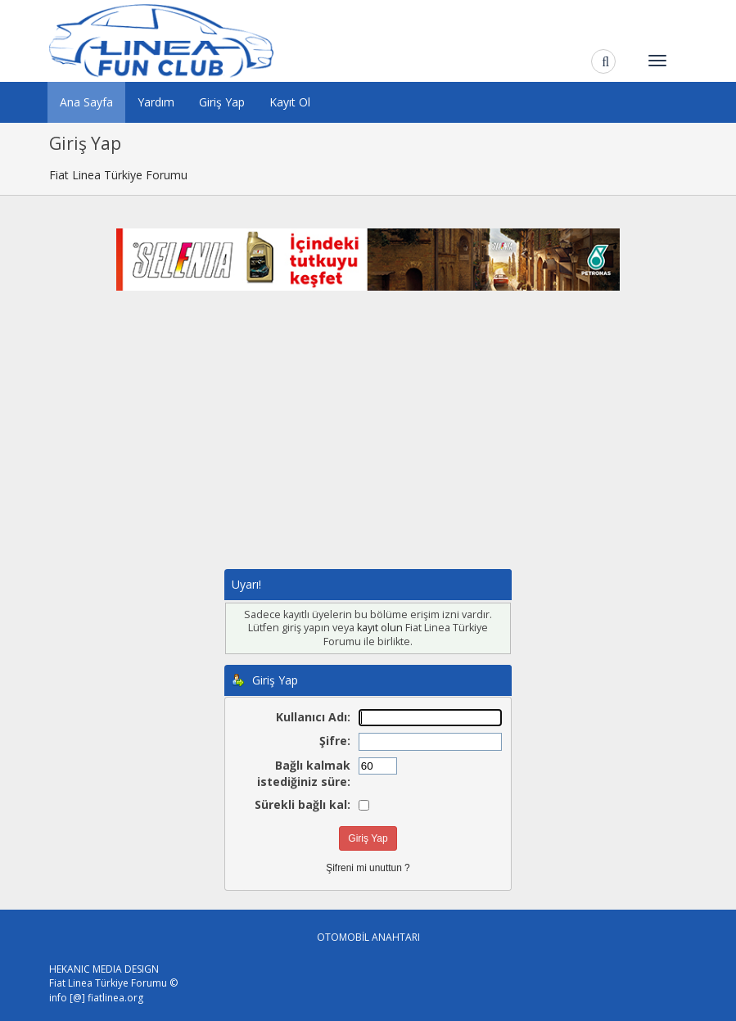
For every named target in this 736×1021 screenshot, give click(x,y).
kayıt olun (380, 628)
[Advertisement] (368, 446)
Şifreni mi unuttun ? (367, 868)
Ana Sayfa (86, 102)
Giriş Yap (222, 102)
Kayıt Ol (289, 102)
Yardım (156, 102)
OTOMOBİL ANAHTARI (368, 937)
